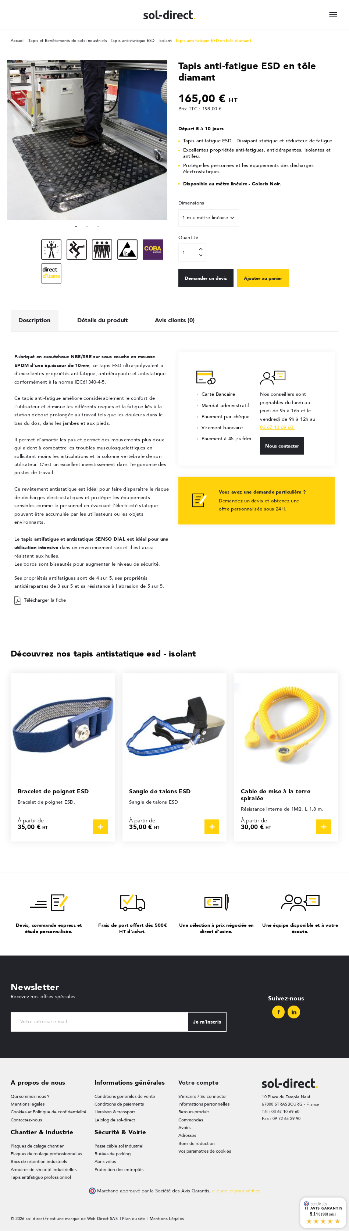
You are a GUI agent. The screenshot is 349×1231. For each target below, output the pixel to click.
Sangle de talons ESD (162, 789)
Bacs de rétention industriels (37, 1161)
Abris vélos (105, 1161)
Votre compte (199, 1080)
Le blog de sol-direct (114, 1119)
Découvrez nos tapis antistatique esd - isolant (108, 651)
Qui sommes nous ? (29, 1094)
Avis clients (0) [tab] (182, 317)
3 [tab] (98, 226)
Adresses (186, 1135)
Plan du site (133, 1219)
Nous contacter (284, 444)
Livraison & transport (114, 1111)
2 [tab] (87, 226)
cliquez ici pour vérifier (235, 1191)
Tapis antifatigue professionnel (39, 1177)
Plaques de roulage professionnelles (44, 1153)
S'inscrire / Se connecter (200, 1094)
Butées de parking (111, 1153)
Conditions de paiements (118, 1102)
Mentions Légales (167, 1219)
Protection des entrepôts (118, 1169)
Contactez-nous (25, 1119)
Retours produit (193, 1111)
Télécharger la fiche (40, 598)
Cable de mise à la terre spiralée (277, 793)
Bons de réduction (195, 1143)
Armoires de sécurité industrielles (41, 1169)
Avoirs (184, 1127)
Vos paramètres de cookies (203, 1151)
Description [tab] (36, 317)
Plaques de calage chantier (35, 1145)
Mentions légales (26, 1102)
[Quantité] (192, 252)
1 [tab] (76, 226)
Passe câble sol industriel (118, 1145)
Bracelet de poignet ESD (55, 789)
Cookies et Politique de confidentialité (47, 1111)
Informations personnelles (202, 1102)
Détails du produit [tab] (107, 317)
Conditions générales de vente (123, 1094)
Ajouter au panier (277, 278)
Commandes (190, 1119)
